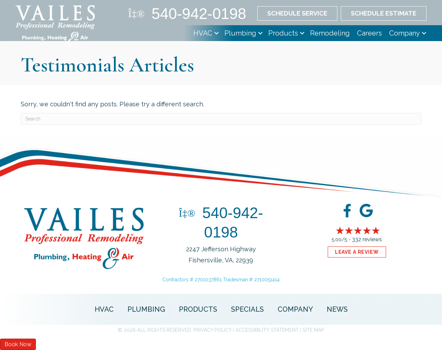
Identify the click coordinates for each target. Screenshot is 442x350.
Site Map (313, 330)
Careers (369, 33)
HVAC (202, 33)
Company (404, 33)
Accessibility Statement (267, 330)
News (337, 309)
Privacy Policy (212, 330)
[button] (216, 33)
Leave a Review (357, 252)
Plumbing (240, 33)
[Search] (221, 119)
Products (283, 33)
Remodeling (330, 33)
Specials (247, 309)
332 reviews (367, 239)
